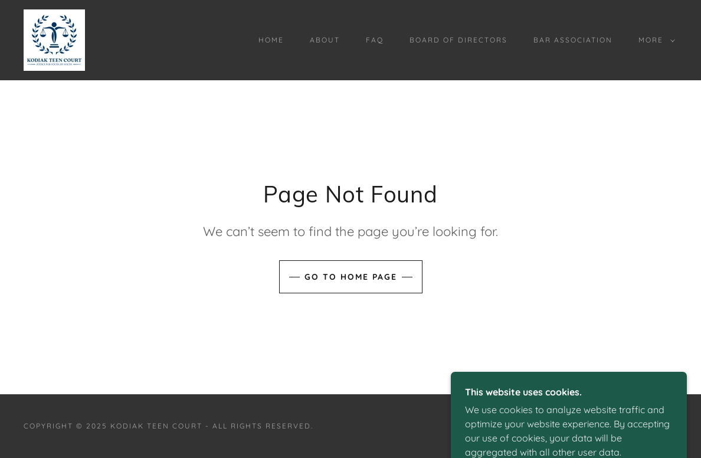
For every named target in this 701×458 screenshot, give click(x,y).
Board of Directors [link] (458, 39)
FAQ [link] (375, 39)
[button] (654, 40)
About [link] (325, 39)
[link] (54, 39)
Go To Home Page (350, 276)
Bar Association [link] (572, 39)
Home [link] (271, 39)
